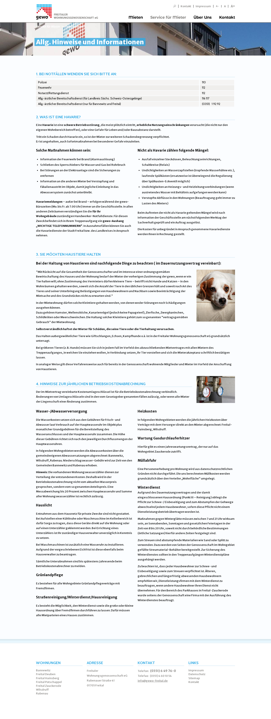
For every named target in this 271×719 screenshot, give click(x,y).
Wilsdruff (42, 689)
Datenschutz (196, 674)
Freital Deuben (45, 674)
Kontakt (186, 6)
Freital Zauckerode (48, 686)
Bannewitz (43, 670)
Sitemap (194, 678)
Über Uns (203, 17)
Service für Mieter (168, 17)
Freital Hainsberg (47, 678)
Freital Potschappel (49, 682)
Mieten (136, 17)
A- (217, 6)
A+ (233, 6)
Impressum (203, 6)
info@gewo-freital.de (153, 681)
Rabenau (42, 693)
